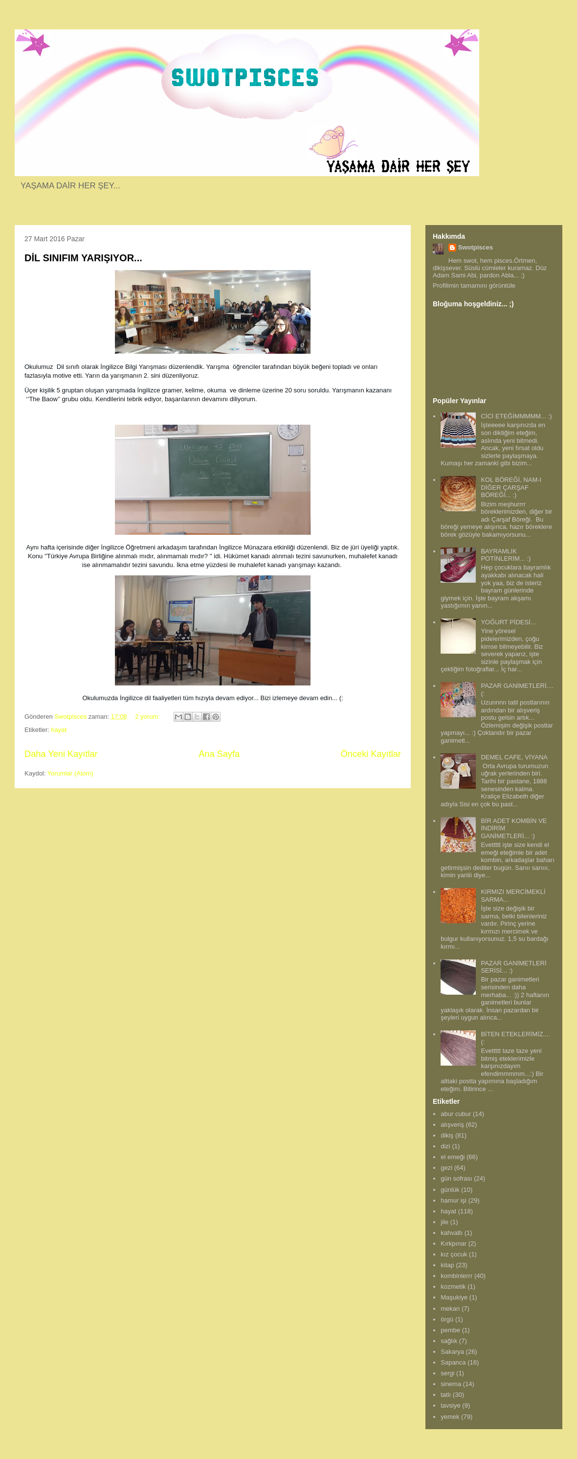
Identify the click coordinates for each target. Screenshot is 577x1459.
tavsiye (450, 1405)
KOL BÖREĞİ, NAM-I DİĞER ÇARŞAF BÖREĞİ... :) (511, 487)
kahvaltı (452, 1232)
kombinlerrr (456, 1275)
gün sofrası (456, 1178)
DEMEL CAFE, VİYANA (514, 757)
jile (444, 1222)
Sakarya (452, 1351)
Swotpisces (475, 247)
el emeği (453, 1157)
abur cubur (456, 1113)
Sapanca (453, 1362)
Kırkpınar (453, 1243)
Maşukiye (454, 1297)
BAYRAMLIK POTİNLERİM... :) (506, 555)
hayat (59, 729)
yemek (450, 1416)
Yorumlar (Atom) (70, 773)
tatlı (446, 1394)
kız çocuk (454, 1254)
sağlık (449, 1341)
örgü (447, 1319)
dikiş (447, 1135)
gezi (446, 1167)
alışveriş (452, 1124)
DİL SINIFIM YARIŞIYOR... (83, 257)
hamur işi (453, 1200)
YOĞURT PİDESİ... (508, 622)
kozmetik (453, 1286)
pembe (450, 1330)
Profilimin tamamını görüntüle (474, 285)
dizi (445, 1146)
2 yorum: (148, 716)
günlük (450, 1189)
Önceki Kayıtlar (371, 754)
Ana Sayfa (219, 754)
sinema (451, 1384)
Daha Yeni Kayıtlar (61, 754)
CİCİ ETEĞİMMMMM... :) (516, 416)
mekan (450, 1308)
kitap (447, 1265)
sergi (447, 1373)
